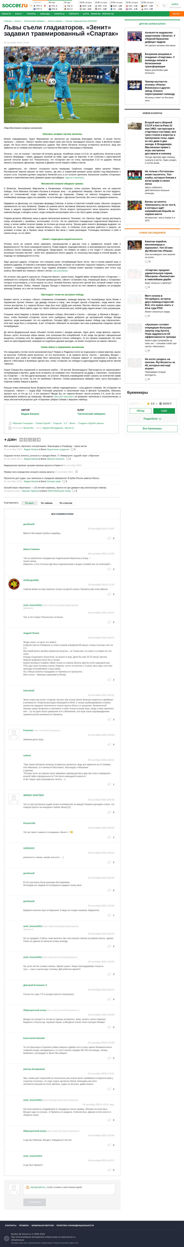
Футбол (15, 1234)
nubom (27, 755)
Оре (53, 9)
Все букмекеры (152, 428)
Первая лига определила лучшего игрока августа (29, 472)
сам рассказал (60, 270)
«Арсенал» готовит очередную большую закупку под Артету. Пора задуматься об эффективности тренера (160, 330)
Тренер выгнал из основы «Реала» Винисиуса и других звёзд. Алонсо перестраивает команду (160, 87)
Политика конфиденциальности (75, 1225)
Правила (24, 1225)
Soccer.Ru (28, 428)
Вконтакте (23, 1243)
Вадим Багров (30, 414)
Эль (68, 6)
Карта (86, 14)
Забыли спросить (56, 459)
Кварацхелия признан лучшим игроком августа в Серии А (33, 465)
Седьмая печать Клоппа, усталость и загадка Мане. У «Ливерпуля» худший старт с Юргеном (51, 455)
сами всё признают (63, 396)
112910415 (28, 848)
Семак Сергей (43, 423)
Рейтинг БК (108, 14)
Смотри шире (54, 481)
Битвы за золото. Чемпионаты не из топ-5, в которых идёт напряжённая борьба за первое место (160, 207)
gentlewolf (29, 524)
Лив (99, 6)
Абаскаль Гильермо (23, 423)
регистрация (175, 7)
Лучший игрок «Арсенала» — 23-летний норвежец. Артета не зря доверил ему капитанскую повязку (55, 487)
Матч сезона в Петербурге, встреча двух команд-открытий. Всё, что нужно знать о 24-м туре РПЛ (159, 301)
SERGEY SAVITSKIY (33, 795)
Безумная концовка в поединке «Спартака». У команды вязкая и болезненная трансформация (160, 60)
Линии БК (95, 14)
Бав (130, 9)
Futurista (28, 730)
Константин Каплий (34, 1038)
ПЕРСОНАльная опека (59, 491)
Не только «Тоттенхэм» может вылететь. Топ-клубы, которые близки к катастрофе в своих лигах (160, 177)
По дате (29, 503)
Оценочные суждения (58, 449)
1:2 (65, 423)
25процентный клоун (34, 1010)
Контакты (10, 1225)
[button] (31, 5)
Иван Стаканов (31, 549)
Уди (84, 9)
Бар (145, 6)
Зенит (72, 423)
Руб (53, 6)
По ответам (66, 503)
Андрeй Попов (31, 633)
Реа (38, 6)
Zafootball (28, 690)
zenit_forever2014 (32, 605)
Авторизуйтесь (38, 1187)
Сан (130, 6)
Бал (115, 6)
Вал (68, 9)
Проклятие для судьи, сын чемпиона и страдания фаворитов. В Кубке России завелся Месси (51, 478)
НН (114, 9)
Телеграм (14, 1243)
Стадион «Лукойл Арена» (91, 423)
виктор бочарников (34, 1069)
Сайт (164, 410)
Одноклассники (34, 1243)
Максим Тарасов (30, 491)
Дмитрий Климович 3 (35, 985)
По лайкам (46, 503)
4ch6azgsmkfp (31, 580)
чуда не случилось (74, 177)
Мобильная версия (43, 1225)
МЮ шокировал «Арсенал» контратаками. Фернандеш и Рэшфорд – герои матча (45, 446)
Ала (38, 9)
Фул (99, 9)
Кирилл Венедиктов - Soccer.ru (58, 428)
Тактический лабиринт (91, 414)
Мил (84, 6)
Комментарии (47, 1243)
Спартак (57, 423)
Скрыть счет (73, 1243)
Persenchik (29, 823)
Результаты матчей (60, 1243)
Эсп (146, 9)
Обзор (140, 410)
